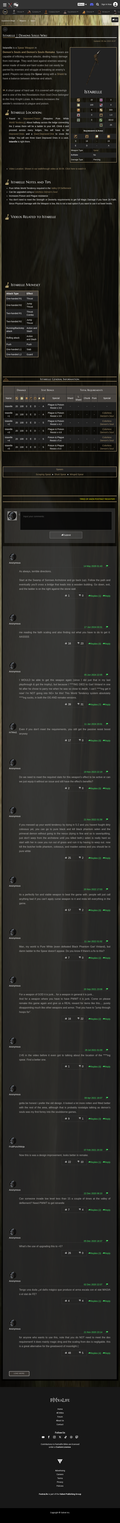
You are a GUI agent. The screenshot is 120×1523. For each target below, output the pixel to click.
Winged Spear (77, 474)
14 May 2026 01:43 (93, 566)
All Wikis (60, 1413)
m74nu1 (13, 732)
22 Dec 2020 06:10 (93, 1193)
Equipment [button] (70, 12)
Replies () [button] (94, 596)
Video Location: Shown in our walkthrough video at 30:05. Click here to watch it (47, 168)
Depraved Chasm (31, 118)
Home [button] (18, 12)
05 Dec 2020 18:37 (93, 1241)
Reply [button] (106, 596)
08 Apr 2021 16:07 (93, 1098)
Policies (60, 1486)
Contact (60, 1424)
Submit (66, 535)
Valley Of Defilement (61, 188)
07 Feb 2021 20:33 (93, 1150)
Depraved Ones (16, 134)
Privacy (60, 1482)
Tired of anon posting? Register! (97, 499)
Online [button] (87, 12)
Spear (96, 150)
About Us (60, 1421)
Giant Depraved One (44, 134)
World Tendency (17, 122)
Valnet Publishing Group (70, 1494)
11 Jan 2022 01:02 (93, 941)
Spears (32, 21)
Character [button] (52, 12)
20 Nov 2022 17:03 (93, 889)
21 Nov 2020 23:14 (93, 1332)
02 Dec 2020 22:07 (93, 1284)
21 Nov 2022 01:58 (93, 819)
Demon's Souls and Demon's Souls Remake (29, 52)
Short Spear (60, 474)
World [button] (103, 12)
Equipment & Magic (8, 21)
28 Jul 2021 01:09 (93, 1050)
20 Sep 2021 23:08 (93, 989)
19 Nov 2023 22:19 (93, 772)
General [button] (34, 12)
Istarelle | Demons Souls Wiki (25, 35)
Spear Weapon (26, 47)
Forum (60, 1417)
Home (60, 1409)
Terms (60, 1478)
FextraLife (43, 1494)
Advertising (60, 1471)
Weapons (23, 21)
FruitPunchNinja (17, 1146)
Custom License (63, 1447)
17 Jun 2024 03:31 (93, 627)
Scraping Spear (43, 474)
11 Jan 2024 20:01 (93, 724)
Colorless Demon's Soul (46, 192)
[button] (82, 4)
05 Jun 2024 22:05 (93, 675)
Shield (60, 74)
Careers (60, 1474)
